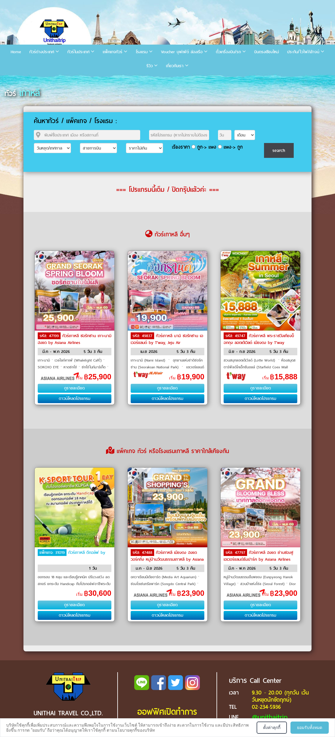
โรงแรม (142, 51)
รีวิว (149, 65)
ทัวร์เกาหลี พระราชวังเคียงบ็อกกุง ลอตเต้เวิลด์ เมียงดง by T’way (259, 339)
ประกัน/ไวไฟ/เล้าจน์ (303, 51)
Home (16, 51)
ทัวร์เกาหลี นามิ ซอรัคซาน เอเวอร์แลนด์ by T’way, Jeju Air (167, 339)
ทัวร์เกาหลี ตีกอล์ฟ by (86, 552)
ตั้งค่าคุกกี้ (271, 727)
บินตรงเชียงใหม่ (266, 51)
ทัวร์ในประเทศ (78, 51)
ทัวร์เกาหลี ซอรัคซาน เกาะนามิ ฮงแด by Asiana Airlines (74, 339)
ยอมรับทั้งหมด (309, 727)
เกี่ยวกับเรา (175, 65)
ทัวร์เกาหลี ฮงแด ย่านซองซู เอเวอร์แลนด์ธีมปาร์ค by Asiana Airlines (258, 556)
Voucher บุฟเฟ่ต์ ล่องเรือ (182, 51)
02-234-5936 (266, 707)
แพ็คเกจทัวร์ (112, 51)
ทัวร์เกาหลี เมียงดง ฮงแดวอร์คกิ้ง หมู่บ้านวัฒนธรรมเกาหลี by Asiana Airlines (167, 559)
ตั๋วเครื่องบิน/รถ (228, 51)
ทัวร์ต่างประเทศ (41, 51)
